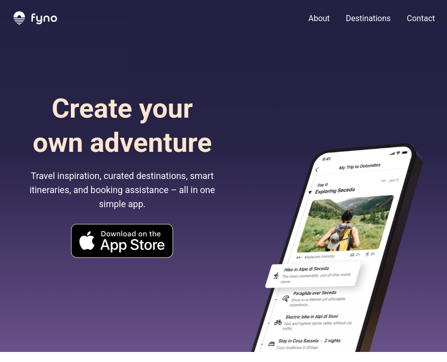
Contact (421, 18)
